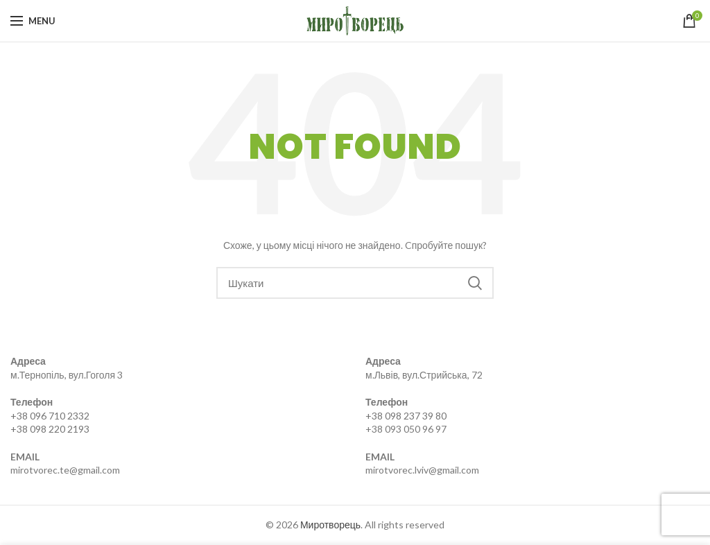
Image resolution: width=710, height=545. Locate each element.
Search (475, 283)
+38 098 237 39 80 (406, 416)
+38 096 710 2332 (49, 416)
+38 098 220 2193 (49, 429)
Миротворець (330, 524)
